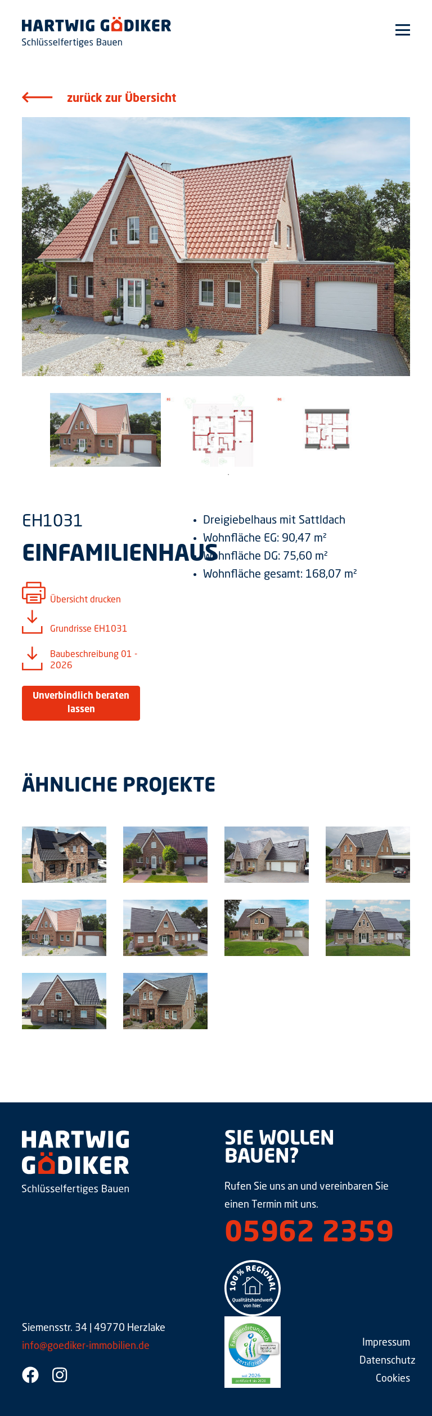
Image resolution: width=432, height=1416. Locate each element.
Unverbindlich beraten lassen (81, 703)
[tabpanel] (105, 430)
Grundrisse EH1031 (89, 629)
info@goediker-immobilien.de (86, 1346)
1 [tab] (228, 474)
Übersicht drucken (85, 600)
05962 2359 (309, 1234)
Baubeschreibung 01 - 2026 (93, 660)
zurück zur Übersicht (121, 99)
